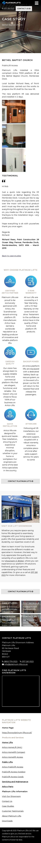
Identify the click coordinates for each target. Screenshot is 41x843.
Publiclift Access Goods (13, 777)
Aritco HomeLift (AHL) (12, 747)
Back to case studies (11, 256)
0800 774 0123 (10, 661)
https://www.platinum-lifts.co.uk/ (17, 733)
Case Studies (8, 806)
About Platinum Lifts (11, 816)
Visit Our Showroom (11, 796)
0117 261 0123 (9, 8)
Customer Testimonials (13, 811)
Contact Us (23, 9)
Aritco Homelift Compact (13, 752)
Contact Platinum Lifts (20, 481)
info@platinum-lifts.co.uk (16, 664)
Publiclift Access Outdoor (13, 772)
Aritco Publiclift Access (12, 767)
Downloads (7, 821)
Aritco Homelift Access (12, 757)
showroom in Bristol (14, 561)
